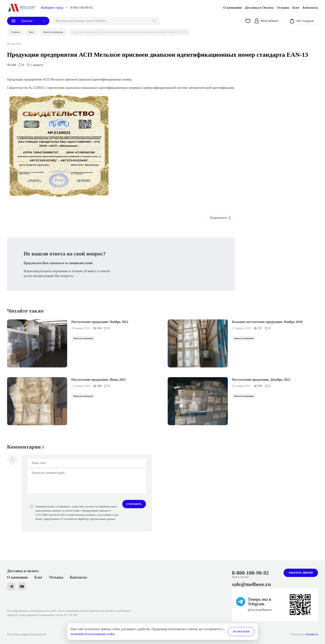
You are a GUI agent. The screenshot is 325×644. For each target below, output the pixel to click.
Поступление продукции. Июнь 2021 (98, 379)
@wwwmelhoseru (260, 609)
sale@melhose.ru (251, 584)
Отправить (134, 504)
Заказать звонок (301, 572)
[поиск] (106, 21)
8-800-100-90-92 (81, 7)
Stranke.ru (312, 634)
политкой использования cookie (92, 634)
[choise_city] (54, 7)
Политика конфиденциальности (26, 634)
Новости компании (83, 338)
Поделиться (220, 217)
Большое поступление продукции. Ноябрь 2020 (267, 322)
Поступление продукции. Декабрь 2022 (261, 379)
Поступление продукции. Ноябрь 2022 (99, 322)
